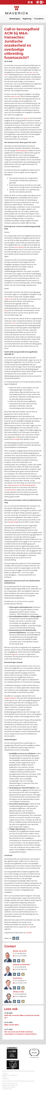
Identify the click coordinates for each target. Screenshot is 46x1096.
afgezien (14, 654)
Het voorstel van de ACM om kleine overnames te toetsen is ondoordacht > (20, 1033)
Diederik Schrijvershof (21, 964)
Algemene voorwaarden (9, 1075)
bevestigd (16, 439)
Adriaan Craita (18, 992)
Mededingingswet (22, 150)
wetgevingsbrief (10, 698)
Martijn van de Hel (19, 951)
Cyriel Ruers (17, 978)
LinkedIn (29, 932)
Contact (4, 1073)
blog (5, 310)
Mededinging (14, 18)
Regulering (27, 18)
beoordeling (18, 247)
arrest (13, 323)
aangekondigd (13, 522)
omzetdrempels (10, 490)
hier (30, 72)
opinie (25, 118)
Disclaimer (5, 1079)
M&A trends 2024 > (11, 1025)
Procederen (39, 18)
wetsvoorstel (15, 96)
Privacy (4, 1077)
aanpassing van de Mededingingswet (22, 485)
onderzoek (8, 299)
